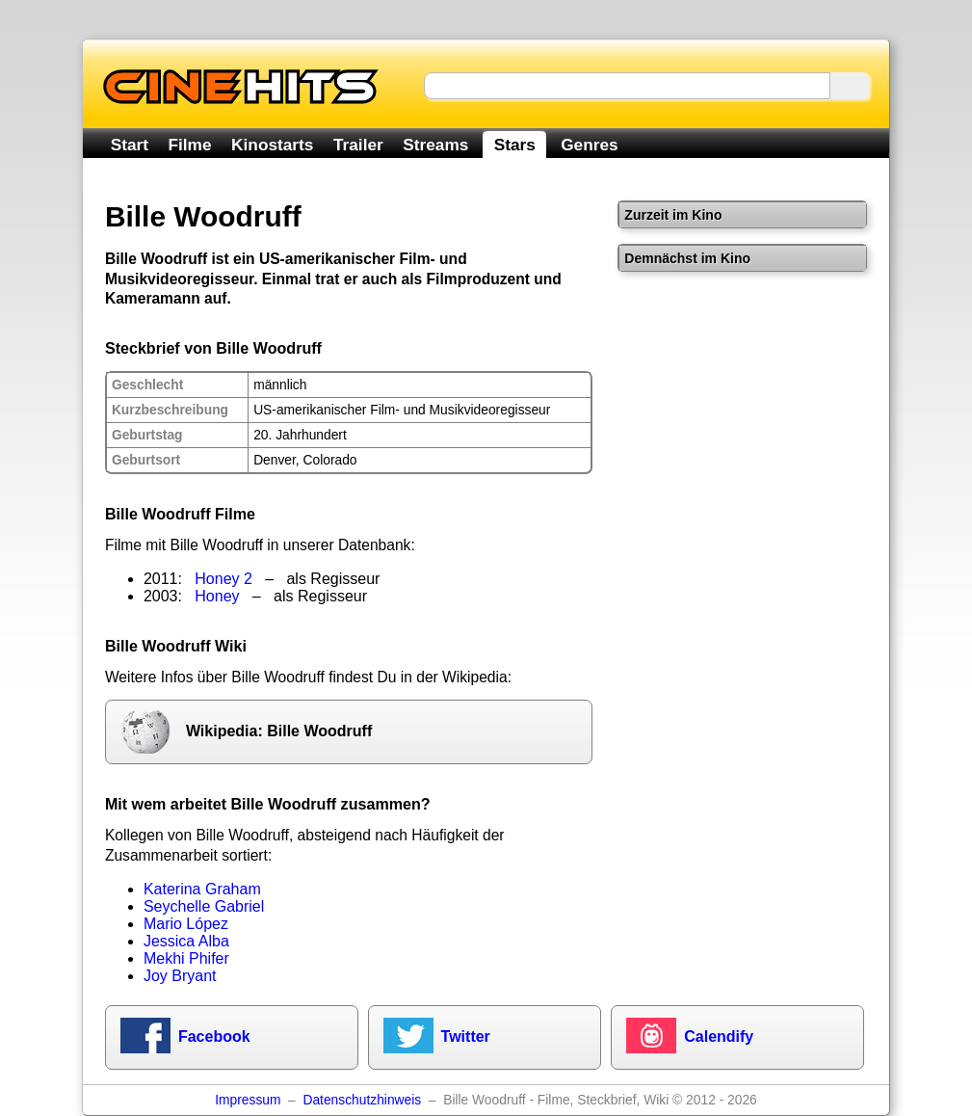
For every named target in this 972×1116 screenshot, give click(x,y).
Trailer (358, 144)
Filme (190, 144)
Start (129, 144)
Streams (435, 144)
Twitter (465, 1036)
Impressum (247, 1100)
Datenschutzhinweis (361, 1100)
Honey (217, 596)
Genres (589, 144)
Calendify (718, 1036)
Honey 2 (223, 579)
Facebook (214, 1036)
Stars (515, 144)
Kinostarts (272, 144)
